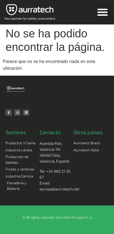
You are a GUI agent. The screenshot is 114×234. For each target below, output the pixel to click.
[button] (102, 12)
